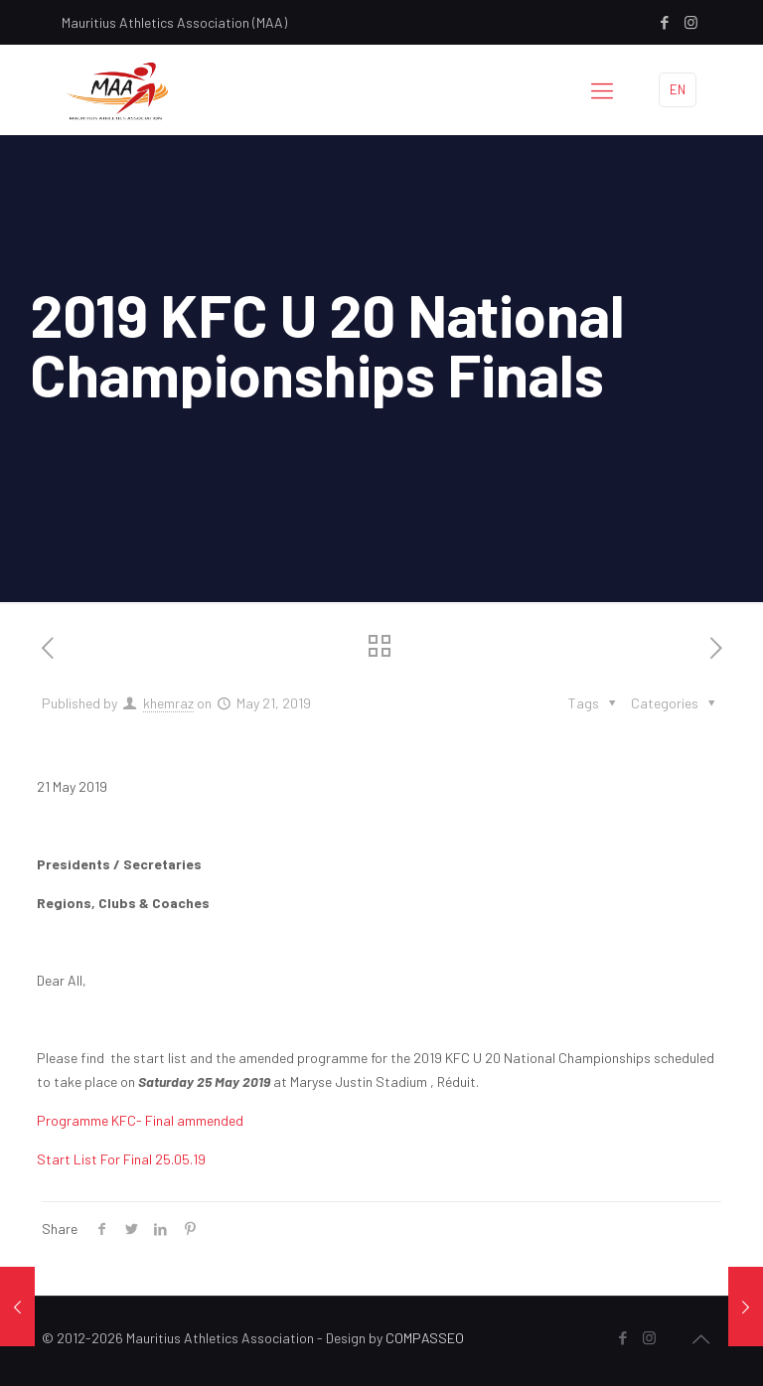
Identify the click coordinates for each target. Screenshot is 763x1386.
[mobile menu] (602, 89)
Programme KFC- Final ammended (140, 1120)
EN (678, 89)
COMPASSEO (424, 1337)
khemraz (168, 702)
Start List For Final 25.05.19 (121, 1159)
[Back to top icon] (700, 1338)
